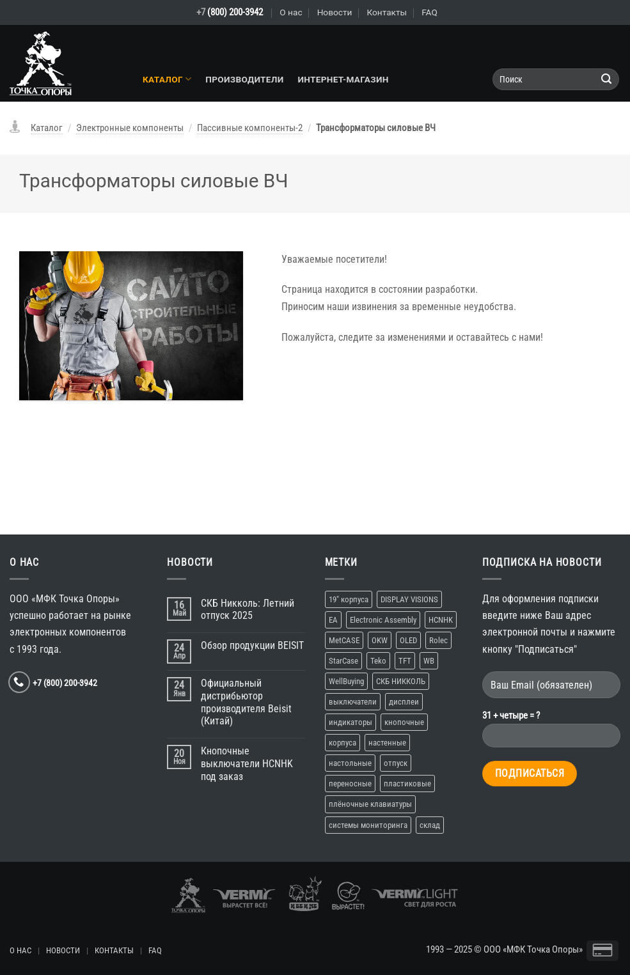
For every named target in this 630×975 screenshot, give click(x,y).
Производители (244, 79)
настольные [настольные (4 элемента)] (350, 763)
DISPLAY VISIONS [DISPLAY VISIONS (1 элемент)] (409, 599)
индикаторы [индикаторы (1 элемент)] (350, 722)
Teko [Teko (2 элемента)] (378, 661)
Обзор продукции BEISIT (252, 645)
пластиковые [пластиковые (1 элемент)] (407, 783)
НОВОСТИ (63, 950)
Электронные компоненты (130, 128)
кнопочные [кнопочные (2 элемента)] (404, 722)
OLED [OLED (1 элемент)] (408, 640)
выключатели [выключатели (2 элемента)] (353, 701)
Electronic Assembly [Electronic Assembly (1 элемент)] (383, 620)
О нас (291, 12)
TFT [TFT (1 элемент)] (404, 661)
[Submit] (606, 79)
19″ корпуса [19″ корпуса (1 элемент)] (348, 599)
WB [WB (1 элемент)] (428, 661)
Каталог (167, 79)
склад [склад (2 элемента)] (430, 825)
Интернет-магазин (342, 79)
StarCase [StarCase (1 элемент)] (343, 661)
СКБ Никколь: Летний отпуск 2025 (247, 609)
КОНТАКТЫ (114, 950)
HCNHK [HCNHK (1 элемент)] (441, 620)
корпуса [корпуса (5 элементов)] (342, 742)
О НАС (20, 950)
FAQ (429, 12)
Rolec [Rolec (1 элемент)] (438, 640)
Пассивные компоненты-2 (250, 128)
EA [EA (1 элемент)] (333, 620)
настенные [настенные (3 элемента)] (387, 742)
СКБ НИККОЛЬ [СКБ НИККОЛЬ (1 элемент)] (400, 681)
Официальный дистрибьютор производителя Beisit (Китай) (246, 702)
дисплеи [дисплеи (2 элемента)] (404, 701)
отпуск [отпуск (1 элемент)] (395, 763)
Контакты (386, 12)
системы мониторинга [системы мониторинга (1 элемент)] (368, 825)
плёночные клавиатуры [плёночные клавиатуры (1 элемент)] (370, 804)
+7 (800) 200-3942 (65, 683)
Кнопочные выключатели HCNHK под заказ (247, 764)
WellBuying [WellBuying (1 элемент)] (346, 681)
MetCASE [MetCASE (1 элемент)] (344, 640)
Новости (334, 12)
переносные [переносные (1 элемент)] (350, 783)
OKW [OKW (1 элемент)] (380, 640)
